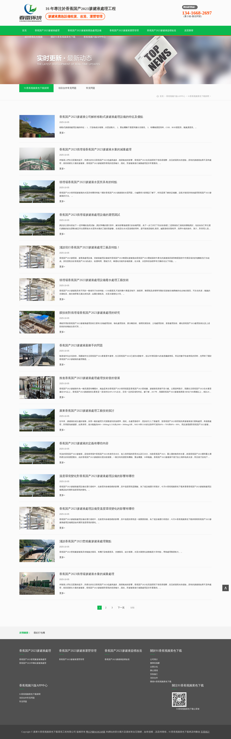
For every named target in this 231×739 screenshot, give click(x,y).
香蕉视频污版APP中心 (95, 37)
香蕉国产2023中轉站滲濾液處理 (32, 663)
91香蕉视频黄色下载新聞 (36, 88)
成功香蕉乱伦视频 (34, 37)
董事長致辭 (155, 663)
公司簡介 (154, 659)
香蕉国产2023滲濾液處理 (47, 30)
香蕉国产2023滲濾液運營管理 (124, 30)
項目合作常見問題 (67, 88)
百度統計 (205, 732)
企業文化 (154, 667)
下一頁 (121, 607)
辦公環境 (154, 670)
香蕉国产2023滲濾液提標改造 (161, 30)
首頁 (24, 30)
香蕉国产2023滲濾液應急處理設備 (84, 30)
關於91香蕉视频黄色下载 (63, 37)
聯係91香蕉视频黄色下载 (160, 681)
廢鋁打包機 (39, 633)
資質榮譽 (188, 30)
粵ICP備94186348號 (95, 732)
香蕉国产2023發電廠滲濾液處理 (32, 659)
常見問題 (90, 88)
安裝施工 (154, 674)
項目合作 (154, 678)
